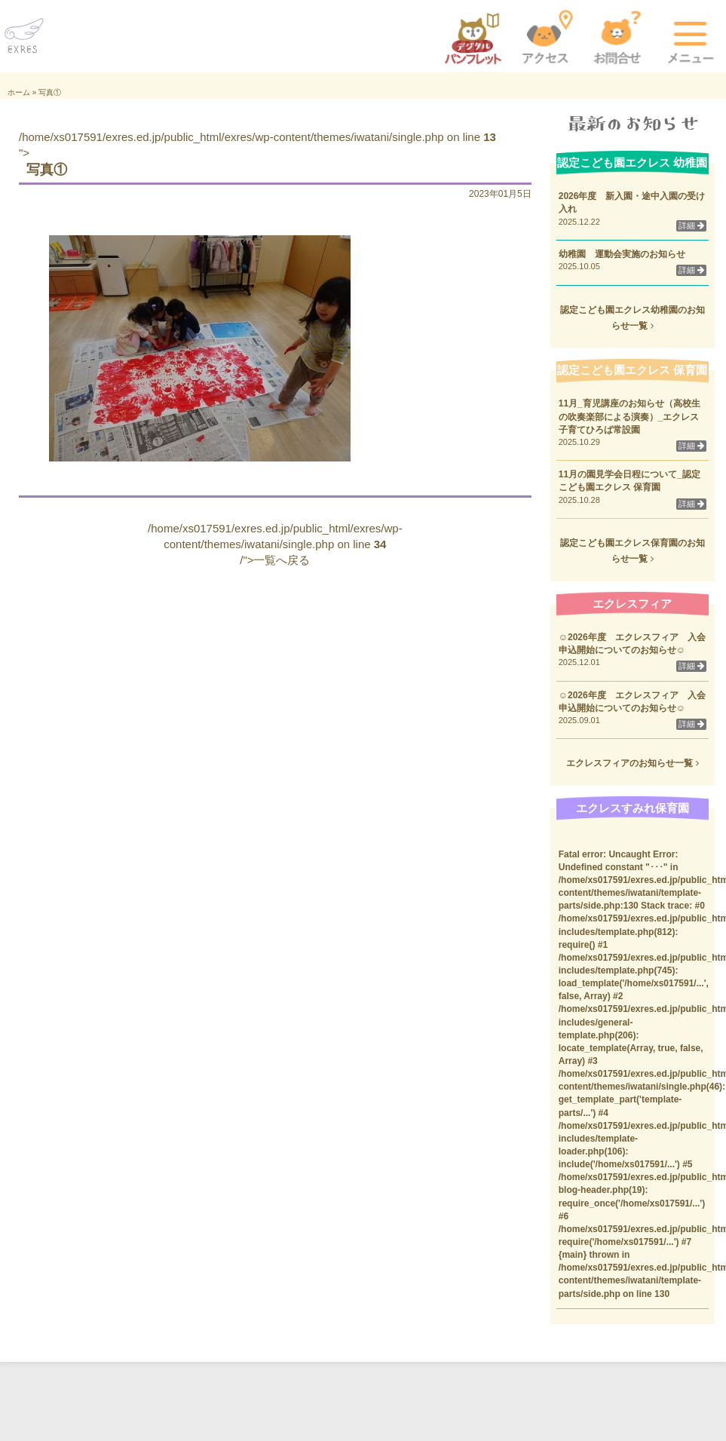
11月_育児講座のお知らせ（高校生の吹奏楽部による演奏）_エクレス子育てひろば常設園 (629, 416)
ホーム (19, 92)
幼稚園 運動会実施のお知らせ (622, 254)
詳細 (691, 225)
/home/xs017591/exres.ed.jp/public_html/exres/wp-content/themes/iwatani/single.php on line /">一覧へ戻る (275, 544)
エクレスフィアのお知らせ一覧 (632, 763)
